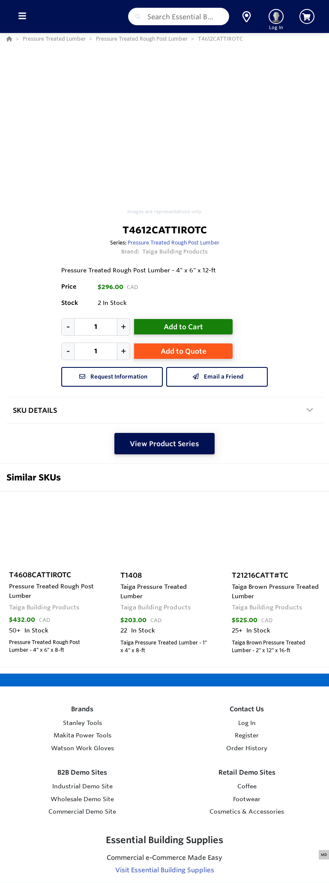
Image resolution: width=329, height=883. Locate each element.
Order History (246, 748)
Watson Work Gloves (82, 748)
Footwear (246, 799)
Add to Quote (183, 351)
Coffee (247, 786)
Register (247, 735)
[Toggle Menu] (22, 16)
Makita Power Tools (82, 735)
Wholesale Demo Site (82, 799)
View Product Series (164, 443)
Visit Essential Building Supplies (164, 870)
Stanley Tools (82, 723)
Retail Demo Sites (246, 772)
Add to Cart (183, 326)
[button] (246, 16)
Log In (247, 723)
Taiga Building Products (175, 251)
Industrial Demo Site (82, 786)
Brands (82, 709)
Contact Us (247, 709)
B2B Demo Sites (82, 772)
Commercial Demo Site (82, 811)
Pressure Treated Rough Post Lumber (173, 242)
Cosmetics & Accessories (246, 811)
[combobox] (179, 16)
